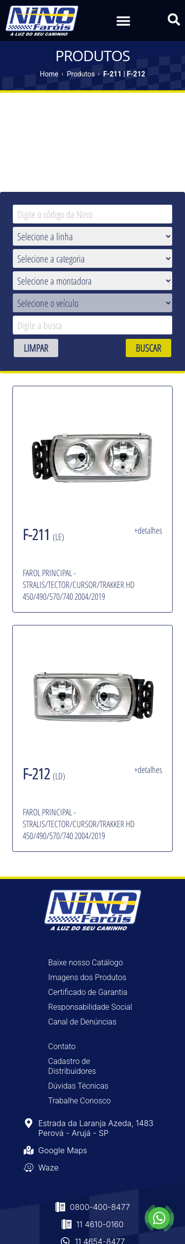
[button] (123, 20)
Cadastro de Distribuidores (72, 1066)
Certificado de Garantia (88, 992)
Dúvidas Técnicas (78, 1086)
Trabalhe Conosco (79, 1100)
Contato (62, 1046)
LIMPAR (36, 348)
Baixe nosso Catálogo (85, 962)
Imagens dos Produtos (87, 977)
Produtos (81, 74)
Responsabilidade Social (90, 1007)
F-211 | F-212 (124, 74)
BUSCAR (148, 348)
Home (49, 74)
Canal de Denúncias (82, 1021)
